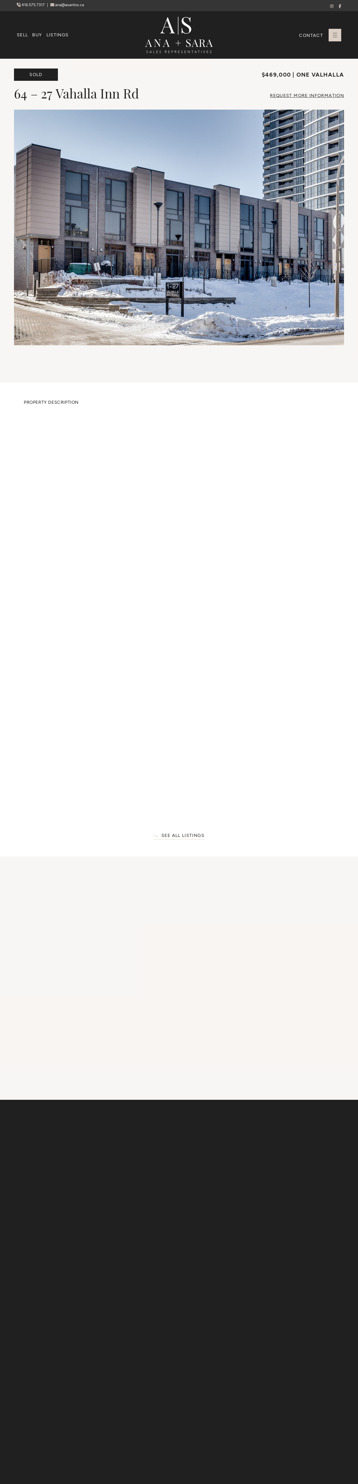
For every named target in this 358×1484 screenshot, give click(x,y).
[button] (335, 35)
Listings (57, 34)
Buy (37, 34)
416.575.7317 (31, 5)
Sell (22, 34)
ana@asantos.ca (67, 5)
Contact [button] (311, 35)
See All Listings (179, 835)
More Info (307, 95)
